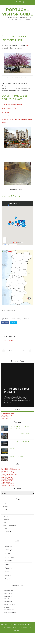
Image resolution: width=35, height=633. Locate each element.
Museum (8, 564)
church (8, 575)
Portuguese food (9, 525)
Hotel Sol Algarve (6, 477)
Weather (26, 319)
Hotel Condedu (6, 476)
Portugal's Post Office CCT (19, 434)
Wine (7, 572)
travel (7, 579)
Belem (5, 507)
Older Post (25, 351)
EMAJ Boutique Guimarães (9, 474)
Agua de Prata (6, 116)
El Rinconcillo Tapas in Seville (17, 390)
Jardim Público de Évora (9, 108)
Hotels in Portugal (7, 479)
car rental (7, 532)
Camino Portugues (7, 415)
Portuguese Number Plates (19, 441)
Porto (5, 522)
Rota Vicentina (5, 417)
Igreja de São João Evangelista (12, 104)
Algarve (6, 503)
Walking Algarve (6, 418)
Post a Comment (8, 340)
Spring (19, 319)
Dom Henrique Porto (8, 473)
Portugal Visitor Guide (17, 11)
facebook (5, 322)
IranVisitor (7, 607)
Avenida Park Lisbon (7, 468)
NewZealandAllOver (10, 612)
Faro (4, 513)
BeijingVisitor (8, 593)
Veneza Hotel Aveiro (7, 485)
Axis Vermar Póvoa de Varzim (10, 470)
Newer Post (9, 351)
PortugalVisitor (8, 591)
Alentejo (7, 319)
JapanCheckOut (9, 610)
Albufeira (8, 546)
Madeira (6, 519)
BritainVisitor (8, 599)
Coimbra (8, 561)
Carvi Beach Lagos (7, 471)
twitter (13, 322)
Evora (27, 45)
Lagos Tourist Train (16, 456)
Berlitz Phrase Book (7, 414)
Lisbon (5, 516)
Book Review (10, 557)
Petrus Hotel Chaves (7, 484)
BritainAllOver (8, 596)
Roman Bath (6, 112)
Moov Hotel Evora (7, 480)
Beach (7, 553)
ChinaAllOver (8, 601)
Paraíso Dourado (6, 482)
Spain (5, 528)
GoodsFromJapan (9, 604)
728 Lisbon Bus (15, 449)
